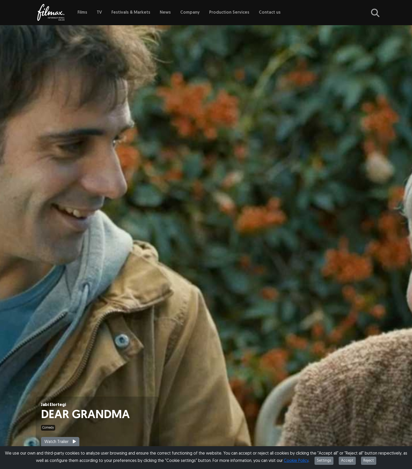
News (165, 12)
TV (99, 12)
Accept (347, 461)
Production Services (229, 12)
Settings (324, 461)
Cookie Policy (296, 461)
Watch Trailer (60, 441)
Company (190, 12)
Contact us (270, 12)
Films (82, 12)
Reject (368, 461)
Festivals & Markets (130, 12)
